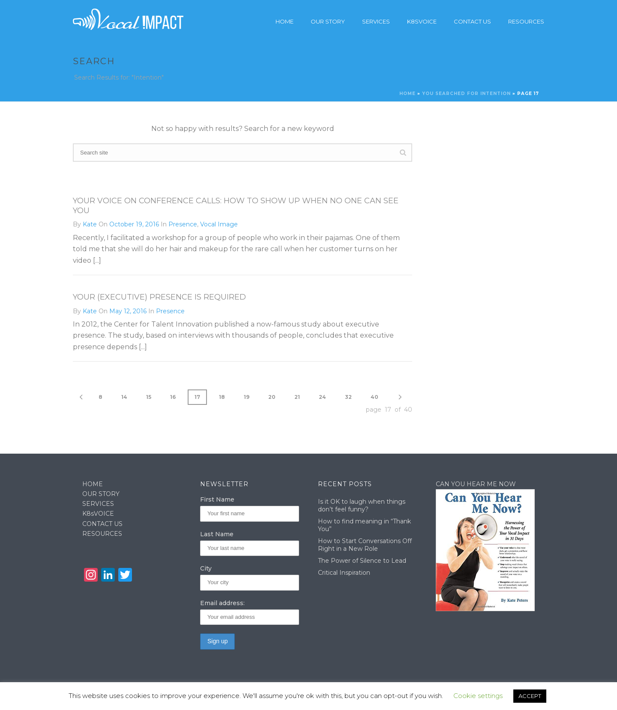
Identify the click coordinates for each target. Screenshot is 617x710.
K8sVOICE (98, 513)
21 (297, 397)
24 (322, 397)
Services (376, 21)
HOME (92, 484)
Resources (526, 21)
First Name (217, 499)
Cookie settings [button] (478, 696)
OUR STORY (101, 494)
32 (348, 397)
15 (148, 397)
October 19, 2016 (134, 224)
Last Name (217, 534)
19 (246, 397)
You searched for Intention (466, 93)
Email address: (222, 603)
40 (374, 397)
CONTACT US (102, 524)
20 (272, 397)
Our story (328, 21)
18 (222, 397)
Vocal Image (219, 224)
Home (285, 21)
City (206, 568)
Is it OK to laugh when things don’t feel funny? (361, 505)
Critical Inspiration (344, 572)
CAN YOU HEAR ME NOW (476, 484)
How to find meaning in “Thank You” (364, 525)
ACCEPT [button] (529, 695)
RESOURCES (102, 534)
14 (124, 397)
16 (173, 397)
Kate (90, 224)
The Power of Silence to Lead (362, 560)
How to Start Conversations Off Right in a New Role (365, 545)
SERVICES (98, 504)
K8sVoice (422, 21)
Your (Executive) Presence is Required (159, 297)
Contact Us (472, 21)
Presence (182, 224)
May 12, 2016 (128, 311)
